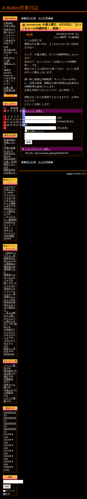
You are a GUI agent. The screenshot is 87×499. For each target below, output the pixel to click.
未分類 (7, 373)
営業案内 (8, 379)
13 (17, 119)
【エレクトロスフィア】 (9, 343)
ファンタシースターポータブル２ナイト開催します (9, 200)
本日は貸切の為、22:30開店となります (10, 162)
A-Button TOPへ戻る (9, 24)
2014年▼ (9, 434)
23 (5, 125)
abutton (75, 37)
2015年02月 (10, 428)
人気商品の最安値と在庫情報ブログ (9, 267)
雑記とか (10, 325)
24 (8, 125)
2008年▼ (9, 467)
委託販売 (8, 371)
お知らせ (8, 390)
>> (23, 108)
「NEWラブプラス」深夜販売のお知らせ (10, 257)
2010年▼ (9, 456)
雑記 (6, 376)
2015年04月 (10, 418)
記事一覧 (8, 87)
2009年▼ (9, 461)
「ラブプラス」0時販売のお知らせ (10, 219)
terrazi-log (9, 354)
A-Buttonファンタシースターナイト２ (9, 333)
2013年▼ (9, 439)
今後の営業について (9, 149)
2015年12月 (10, 412)
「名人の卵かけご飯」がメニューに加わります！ (9, 318)
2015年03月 (10, 423)
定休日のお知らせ (9, 154)
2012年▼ (9, 445)
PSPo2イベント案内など (10, 211)
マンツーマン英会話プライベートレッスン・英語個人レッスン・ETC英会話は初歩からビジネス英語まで (10, 297)
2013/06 (14, 108)
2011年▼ (9, 450)
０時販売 (8, 392)
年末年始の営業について (9, 142)
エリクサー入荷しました (9, 189)
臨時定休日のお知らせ (9, 171)
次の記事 (43, 18)
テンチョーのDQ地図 (9, 234)
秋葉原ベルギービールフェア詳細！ (9, 278)
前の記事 (31, 18)
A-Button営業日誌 (20, 7)
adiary (70, 174)
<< (5, 108)
